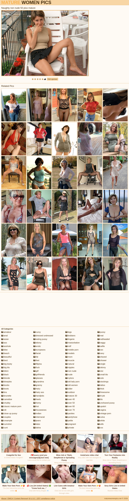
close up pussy (9, 413)
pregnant (70, 424)
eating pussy (40, 339)
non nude (70, 371)
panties (69, 413)
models (69, 353)
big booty (6, 364)
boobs (5, 385)
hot (36, 406)
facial (37, 353)
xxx (100, 428)
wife (101, 424)
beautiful (6, 357)
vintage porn (104, 413)
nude (68, 374)
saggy (101, 343)
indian (37, 413)
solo (101, 378)
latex (36, 424)
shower (102, 360)
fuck (36, 367)
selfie (101, 346)
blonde (5, 378)
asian (5, 339)
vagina (102, 410)
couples (6, 417)
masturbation (72, 343)
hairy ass (38, 392)
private (69, 428)
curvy (37, 332)
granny (37, 385)
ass (4, 343)
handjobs (38, 396)
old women (71, 385)
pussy (101, 332)
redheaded (104, 339)
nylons (69, 378)
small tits (103, 374)
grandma (38, 382)
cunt (4, 428)
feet (36, 360)
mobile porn (71, 350)
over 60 (70, 406)
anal (4, 336)
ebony (37, 343)
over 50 (70, 403)
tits (100, 399)
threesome (104, 392)
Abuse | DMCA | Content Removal (14, 498)
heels (37, 399)
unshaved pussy (106, 403)
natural (69, 364)
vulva (101, 417)
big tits (5, 367)
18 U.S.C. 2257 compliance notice (41, 498)
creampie (6, 420)
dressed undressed (43, 336)
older (68, 389)
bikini (4, 371)
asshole (6, 346)
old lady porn (72, 382)
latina (37, 428)
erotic (37, 346)
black (5, 374)
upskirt (102, 406)
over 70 (70, 410)
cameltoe (6, 399)
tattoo (101, 385)
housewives (39, 410)
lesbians (70, 336)
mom (68, 357)
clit (3, 410)
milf (68, 346)
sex (100, 350)
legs (68, 332)
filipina (37, 364)
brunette (6, 396)
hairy (36, 389)
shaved (102, 357)
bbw (4, 350)
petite (69, 420)
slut (100, 371)
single (101, 364)
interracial (39, 417)
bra (4, 392)
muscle (69, 360)
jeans (37, 420)
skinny (102, 367)
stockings (103, 382)
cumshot (6, 424)
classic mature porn (11, 406)
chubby (5, 403)
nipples (69, 367)
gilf (36, 371)
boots (5, 389)
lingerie (69, 339)
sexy (101, 353)
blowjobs (6, 382)
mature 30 (71, 396)
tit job (101, 396)
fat (35, 357)
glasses (38, 378)
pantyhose (71, 417)
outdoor (70, 392)
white (101, 420)
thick (101, 389)
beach (5, 353)
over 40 (70, 399)
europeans (39, 350)
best (4, 360)
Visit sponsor (52, 79)
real (100, 336)
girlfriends (39, 374)
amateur (6, 332)
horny (37, 403)
